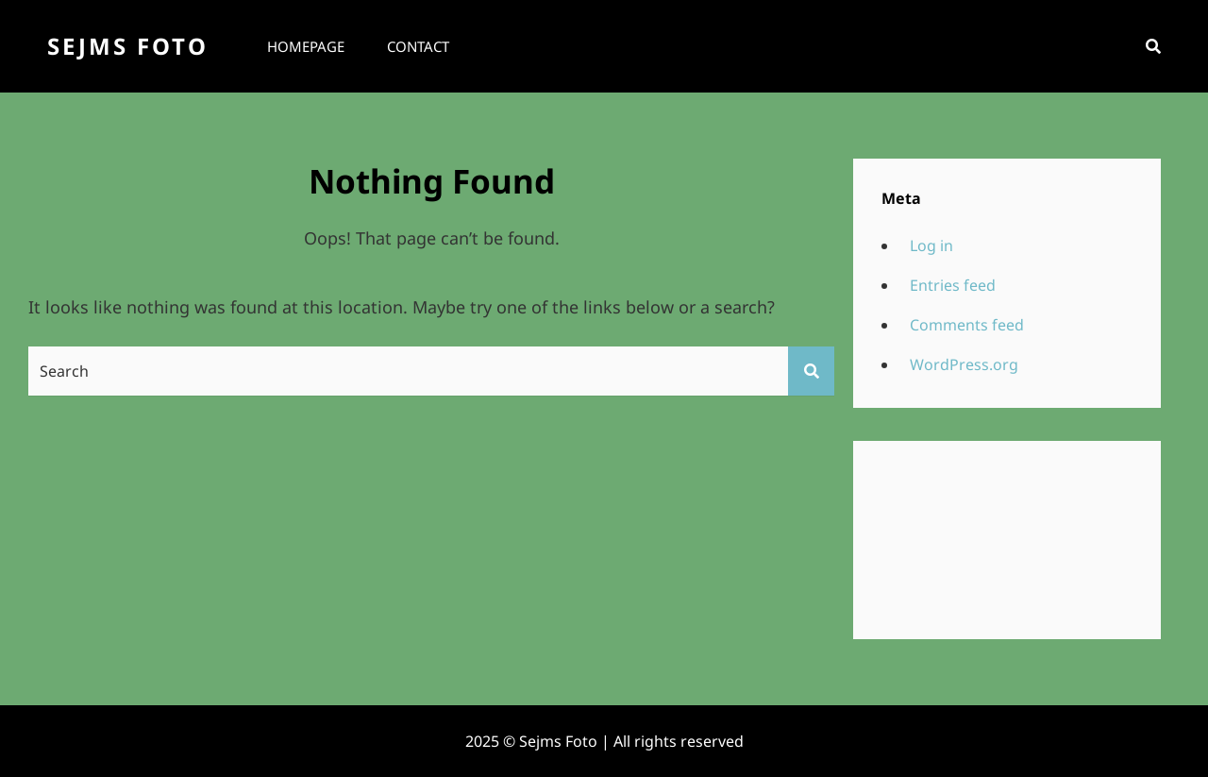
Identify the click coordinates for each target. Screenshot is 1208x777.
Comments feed (967, 324)
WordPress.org (964, 364)
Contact (418, 46)
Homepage (305, 46)
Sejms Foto (128, 45)
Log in (931, 245)
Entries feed (953, 285)
